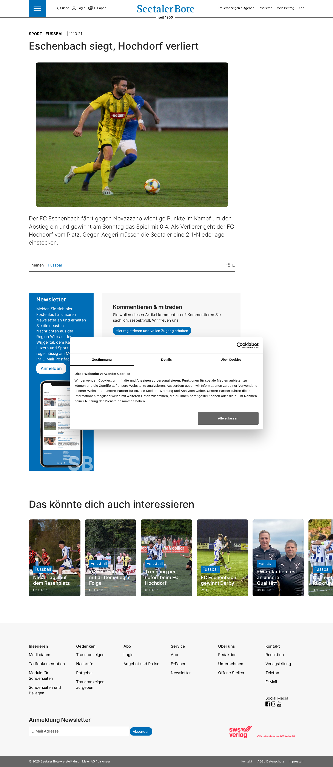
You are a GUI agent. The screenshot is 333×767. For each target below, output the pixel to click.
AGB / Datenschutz (270, 761)
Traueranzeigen (90, 654)
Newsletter (181, 672)
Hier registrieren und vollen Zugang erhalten (152, 331)
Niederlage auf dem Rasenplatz (51, 580)
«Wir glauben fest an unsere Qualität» (277, 577)
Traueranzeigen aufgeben (236, 8)
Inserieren (265, 8)
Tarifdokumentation (47, 663)
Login (78, 8)
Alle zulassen (228, 418)
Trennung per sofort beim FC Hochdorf (162, 577)
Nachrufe (84, 663)
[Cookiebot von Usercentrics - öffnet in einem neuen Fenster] (240, 345)
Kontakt (247, 761)
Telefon (272, 672)
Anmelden (51, 368)
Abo (301, 8)
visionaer (104, 761)
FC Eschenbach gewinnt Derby (218, 580)
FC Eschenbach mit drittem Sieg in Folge (110, 577)
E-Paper (100, 8)
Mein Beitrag (285, 8)
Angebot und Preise (141, 663)
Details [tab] (166, 359)
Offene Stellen (231, 672)
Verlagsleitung (278, 663)
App (174, 654)
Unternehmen (230, 663)
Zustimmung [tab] (102, 359)
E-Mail (271, 682)
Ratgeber (84, 672)
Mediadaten (39, 654)
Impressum (296, 761)
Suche (62, 8)
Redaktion (227, 654)
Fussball (55, 265)
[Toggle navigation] (37, 8)
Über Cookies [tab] (231, 359)
